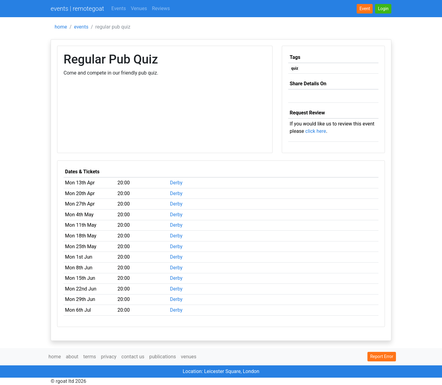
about (72, 357)
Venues (139, 8)
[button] (383, 8)
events (81, 27)
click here (315, 131)
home (61, 27)
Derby (176, 183)
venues (188, 357)
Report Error (381, 356)
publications (162, 357)
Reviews (161, 8)
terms (89, 357)
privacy (109, 357)
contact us (132, 357)
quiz (294, 68)
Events (118, 8)
